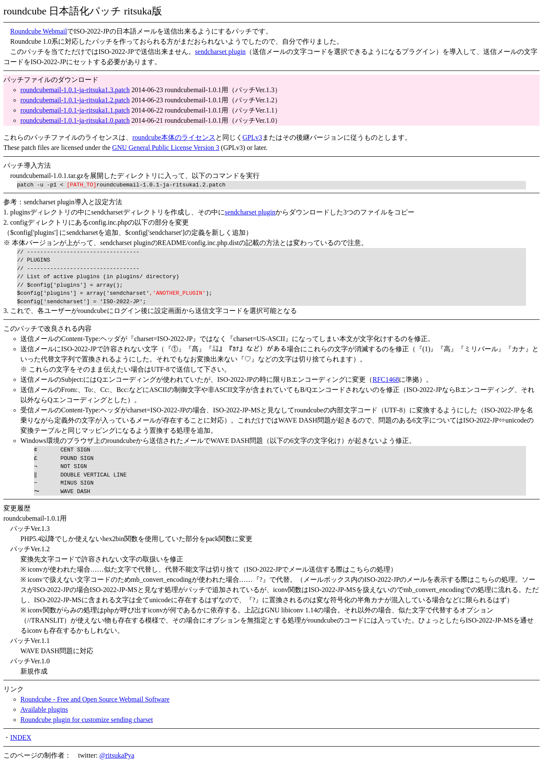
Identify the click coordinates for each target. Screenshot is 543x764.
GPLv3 (252, 137)
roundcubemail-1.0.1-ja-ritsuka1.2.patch (75, 100)
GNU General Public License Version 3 (165, 147)
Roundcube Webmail (38, 31)
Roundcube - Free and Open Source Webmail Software (95, 699)
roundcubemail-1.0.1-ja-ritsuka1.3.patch (75, 89)
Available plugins (44, 709)
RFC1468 (385, 379)
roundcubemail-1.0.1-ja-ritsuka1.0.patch (75, 120)
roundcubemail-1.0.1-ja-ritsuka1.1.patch (75, 110)
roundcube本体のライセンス (174, 137)
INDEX (20, 737)
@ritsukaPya (116, 755)
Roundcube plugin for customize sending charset (86, 719)
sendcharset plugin (220, 51)
